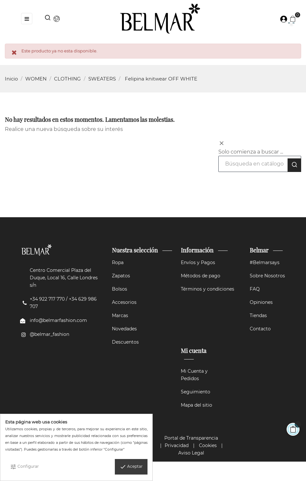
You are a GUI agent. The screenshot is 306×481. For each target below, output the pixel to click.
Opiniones (261, 302)
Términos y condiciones (207, 289)
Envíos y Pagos (198, 262)
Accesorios (124, 302)
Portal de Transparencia (191, 438)
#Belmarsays (264, 262)
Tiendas (258, 315)
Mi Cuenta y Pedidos (194, 374)
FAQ (255, 289)
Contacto (260, 329)
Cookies (208, 445)
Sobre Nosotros (267, 276)
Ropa (118, 262)
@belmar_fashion (49, 334)
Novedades (124, 329)
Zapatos (121, 276)
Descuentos (125, 342)
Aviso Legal (191, 453)
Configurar (24, 467)
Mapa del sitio (196, 405)
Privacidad (177, 445)
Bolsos (119, 289)
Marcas (120, 315)
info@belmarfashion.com (58, 320)
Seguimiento (195, 392)
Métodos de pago (200, 276)
